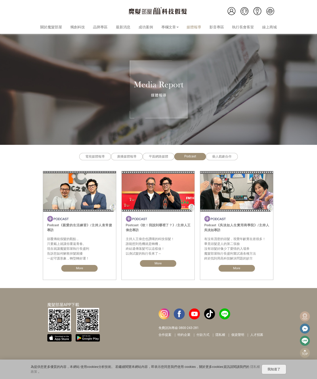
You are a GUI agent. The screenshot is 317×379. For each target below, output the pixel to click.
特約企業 (184, 335)
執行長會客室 (243, 27)
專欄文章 (170, 27)
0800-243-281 (189, 328)
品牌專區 (100, 27)
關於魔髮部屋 (51, 27)
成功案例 (145, 27)
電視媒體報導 (95, 156)
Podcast (190, 156)
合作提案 (164, 335)
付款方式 (203, 335)
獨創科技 (77, 27)
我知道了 (273, 369)
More (79, 268)
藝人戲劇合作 (222, 156)
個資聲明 (237, 335)
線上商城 (269, 27)
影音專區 (216, 27)
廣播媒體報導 (126, 156)
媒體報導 (194, 27)
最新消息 (123, 27)
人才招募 (256, 335)
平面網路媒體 (158, 156)
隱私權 (220, 335)
